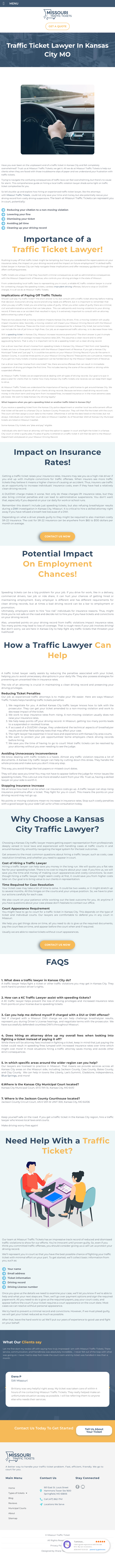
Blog (10, 1498)
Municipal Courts (17, 1508)
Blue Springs (9, 1075)
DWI (15, 508)
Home (11, 1488)
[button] (5, 1387)
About (11, 1513)
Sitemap (12, 1518)
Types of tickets (17, 1493)
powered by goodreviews (97, 1550)
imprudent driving (63, 287)
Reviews (12, 1503)
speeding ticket (15, 334)
